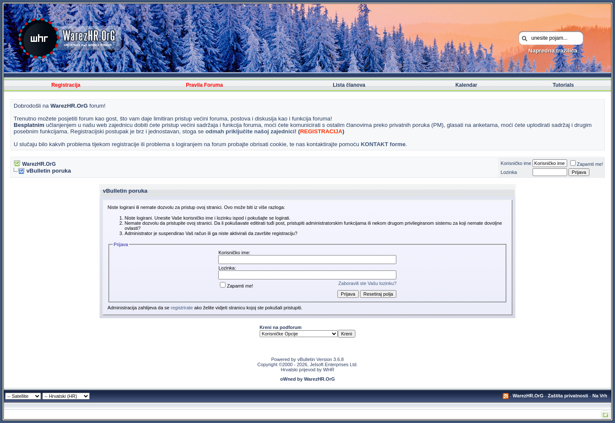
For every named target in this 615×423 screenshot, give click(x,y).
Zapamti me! (586, 164)
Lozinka (509, 172)
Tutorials (563, 85)
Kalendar (466, 85)
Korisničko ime (516, 163)
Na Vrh (599, 395)
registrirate (182, 307)
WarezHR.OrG (39, 164)
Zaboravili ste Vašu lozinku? (367, 283)
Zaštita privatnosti (568, 395)
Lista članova (349, 85)
